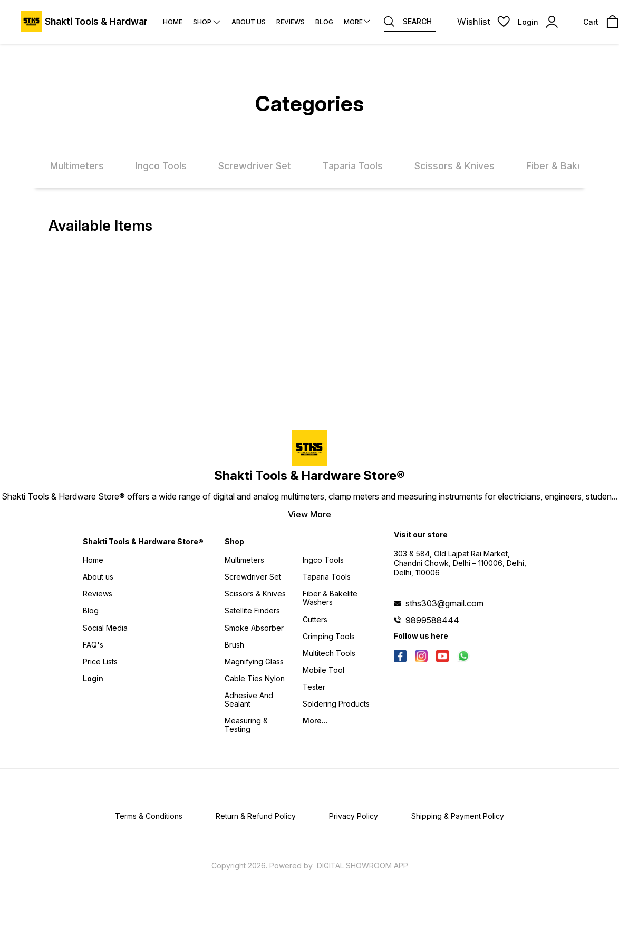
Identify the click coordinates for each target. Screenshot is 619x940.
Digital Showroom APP (362, 865)
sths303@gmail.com (444, 603)
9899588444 (432, 620)
